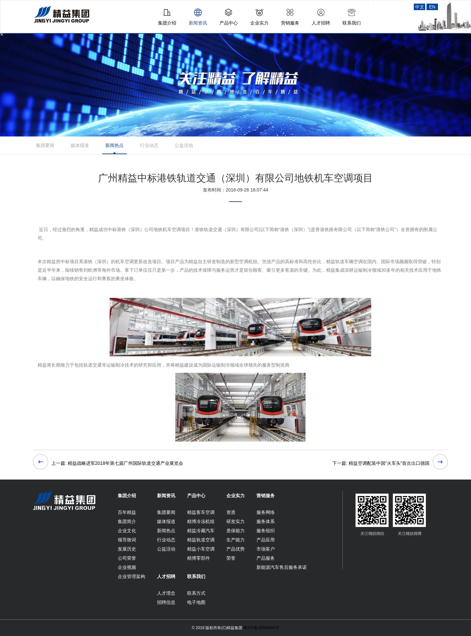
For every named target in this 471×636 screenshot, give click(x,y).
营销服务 (265, 495)
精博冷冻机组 (201, 521)
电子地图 (196, 602)
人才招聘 (166, 576)
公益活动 (184, 145)
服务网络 (265, 512)
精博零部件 (198, 558)
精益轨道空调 (201, 539)
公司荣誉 (127, 558)
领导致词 (127, 539)
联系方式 (196, 593)
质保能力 (235, 530)
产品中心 (196, 495)
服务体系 (265, 521)
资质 (231, 512)
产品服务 (265, 558)
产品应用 (265, 539)
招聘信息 (166, 602)
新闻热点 (114, 145)
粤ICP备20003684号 (261, 628)
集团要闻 (45, 145)
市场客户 (265, 549)
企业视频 (127, 567)
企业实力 (235, 495)
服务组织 (265, 530)
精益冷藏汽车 (201, 530)
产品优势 (235, 549)
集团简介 (127, 521)
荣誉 (231, 558)
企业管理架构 (131, 576)
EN (432, 6)
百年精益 (127, 512)
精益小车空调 (201, 549)
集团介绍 (127, 495)
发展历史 (127, 549)
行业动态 (149, 145)
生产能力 (235, 539)
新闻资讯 (166, 495)
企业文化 (127, 530)
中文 (419, 6)
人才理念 (166, 593)
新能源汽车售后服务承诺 (281, 567)
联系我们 (196, 576)
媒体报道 (80, 145)
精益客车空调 (201, 512)
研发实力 (235, 521)
